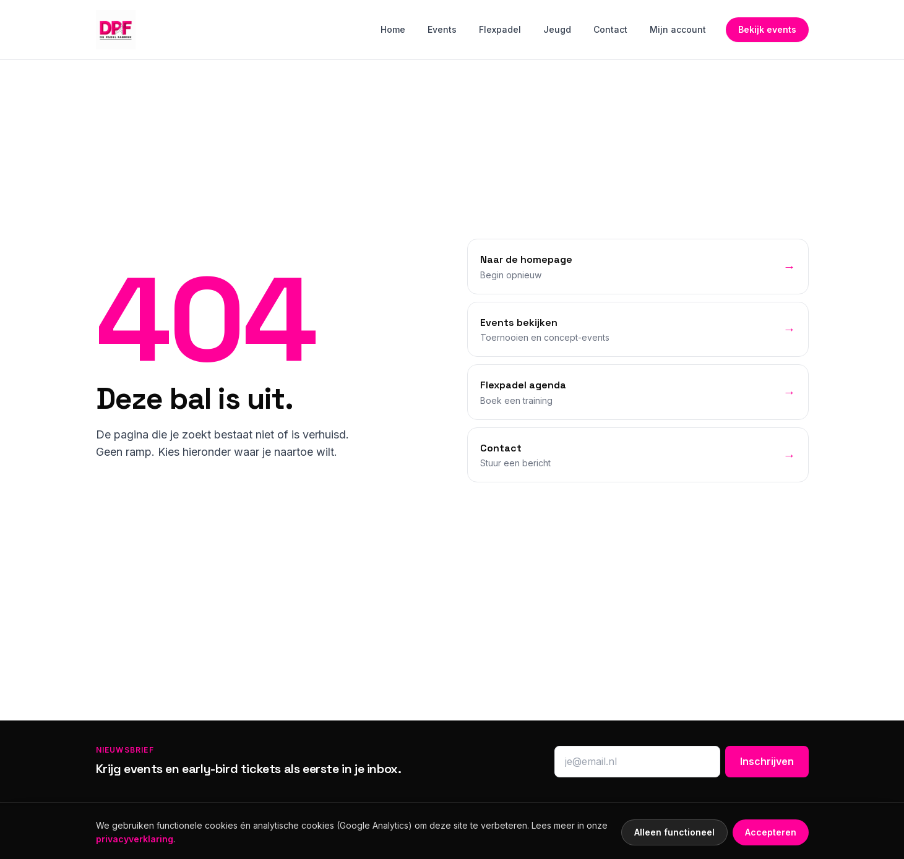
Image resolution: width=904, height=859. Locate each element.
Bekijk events (767, 29)
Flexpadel (500, 29)
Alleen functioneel (674, 832)
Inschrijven (767, 761)
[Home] (116, 29)
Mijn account (678, 29)
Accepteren (770, 832)
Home (393, 29)
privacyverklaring (134, 839)
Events (442, 29)
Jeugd (557, 29)
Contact (610, 29)
